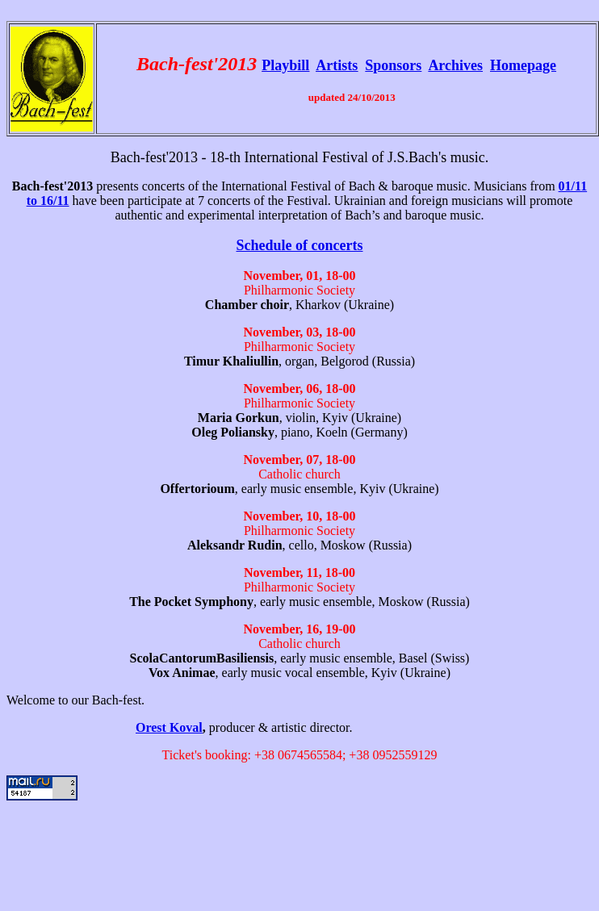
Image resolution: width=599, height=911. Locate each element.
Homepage (523, 65)
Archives (455, 65)
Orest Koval (169, 727)
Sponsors (393, 65)
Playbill (285, 65)
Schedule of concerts (300, 245)
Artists (337, 65)
